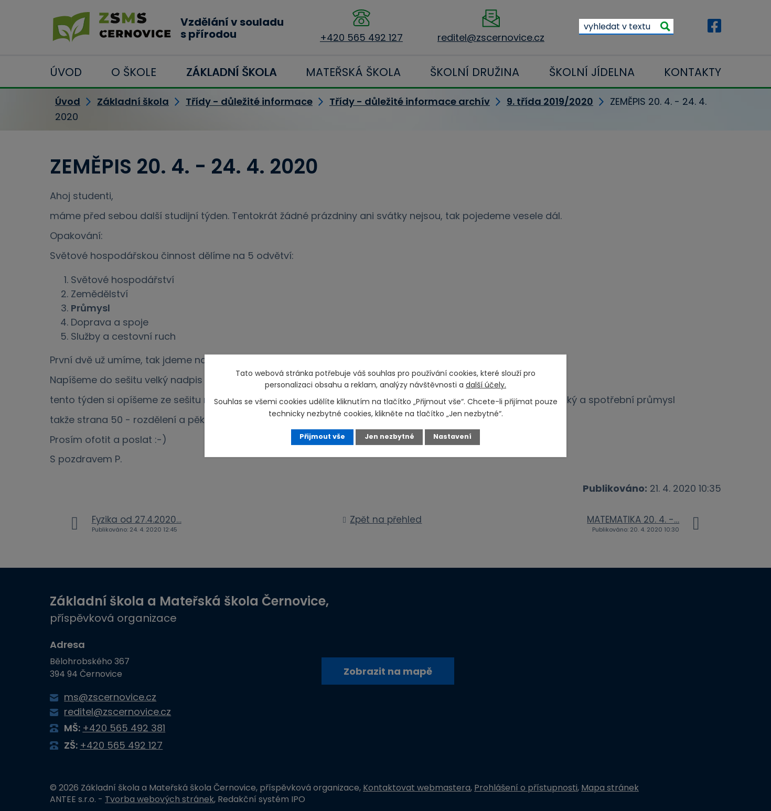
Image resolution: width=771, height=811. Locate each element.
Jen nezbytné (389, 436)
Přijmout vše (322, 436)
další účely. (486, 385)
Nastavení (452, 436)
